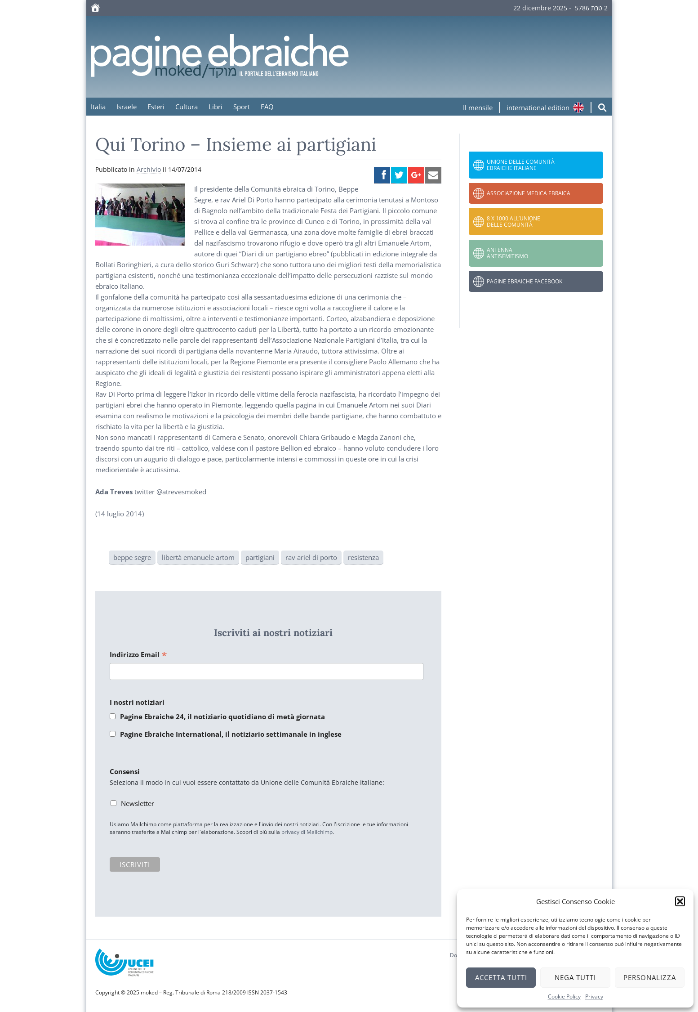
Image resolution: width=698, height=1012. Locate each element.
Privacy (594, 996)
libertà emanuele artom (198, 557)
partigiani (260, 557)
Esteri (155, 106)
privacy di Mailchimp (307, 832)
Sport (241, 106)
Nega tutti (575, 977)
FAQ (267, 106)
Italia (98, 106)
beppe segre (132, 557)
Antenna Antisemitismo (507, 253)
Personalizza (649, 977)
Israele (126, 106)
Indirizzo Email (138, 655)
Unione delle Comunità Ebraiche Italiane (521, 165)
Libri (215, 106)
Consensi (125, 771)
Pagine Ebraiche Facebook (524, 281)
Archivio (149, 169)
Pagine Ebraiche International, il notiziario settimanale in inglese (231, 734)
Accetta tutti (501, 977)
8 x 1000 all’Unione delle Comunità (513, 221)
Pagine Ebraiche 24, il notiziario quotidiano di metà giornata (222, 716)
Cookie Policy (564, 996)
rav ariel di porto (311, 557)
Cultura (186, 106)
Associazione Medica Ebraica (528, 193)
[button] (680, 901)
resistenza (363, 557)
